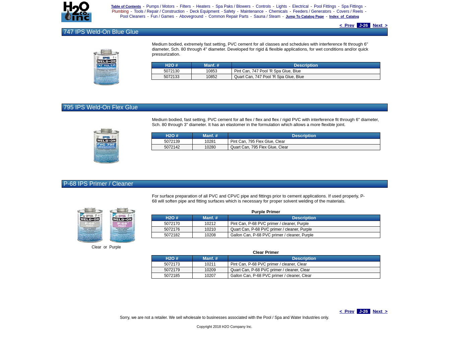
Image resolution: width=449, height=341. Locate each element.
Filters (185, 6)
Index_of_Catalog (344, 16)
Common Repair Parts (229, 16)
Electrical (300, 6)
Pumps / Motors (160, 6)
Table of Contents (126, 6)
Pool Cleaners (132, 16)
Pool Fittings (325, 6)
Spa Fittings (352, 6)
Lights (281, 6)
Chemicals (278, 11)
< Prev (346, 25)
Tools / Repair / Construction (159, 11)
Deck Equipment (204, 11)
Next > (380, 25)
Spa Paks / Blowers (233, 6)
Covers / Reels (349, 11)
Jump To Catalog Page (305, 16)
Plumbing (120, 11)
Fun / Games (162, 16)
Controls (263, 6)
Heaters (203, 6)
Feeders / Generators (312, 11)
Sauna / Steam (267, 16)
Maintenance (252, 11)
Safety (229, 11)
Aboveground (191, 16)
